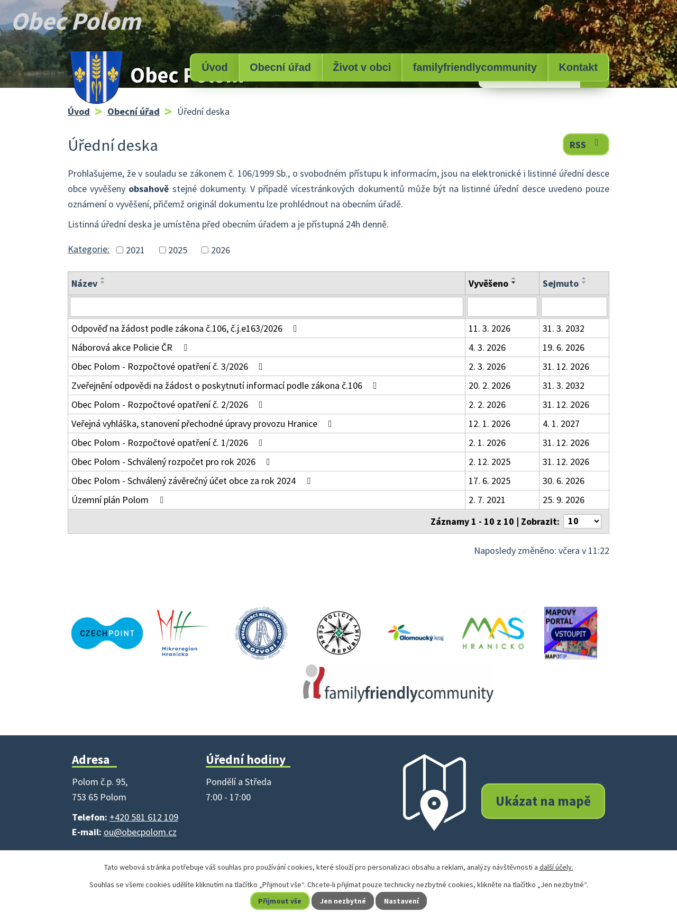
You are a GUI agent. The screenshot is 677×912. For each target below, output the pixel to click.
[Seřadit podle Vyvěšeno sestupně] (514, 282)
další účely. (556, 867)
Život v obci (362, 67)
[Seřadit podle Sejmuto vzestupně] (584, 278)
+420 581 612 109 (143, 817)
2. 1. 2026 (487, 442)
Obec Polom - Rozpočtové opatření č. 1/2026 (169, 442)
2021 (135, 250)
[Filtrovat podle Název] (266, 307)
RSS (586, 144)
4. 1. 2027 (561, 423)
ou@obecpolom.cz (140, 832)
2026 (220, 250)
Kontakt (578, 67)
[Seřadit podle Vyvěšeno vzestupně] (514, 278)
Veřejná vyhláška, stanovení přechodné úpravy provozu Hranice (203, 423)
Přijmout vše (279, 901)
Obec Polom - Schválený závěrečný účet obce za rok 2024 (193, 481)
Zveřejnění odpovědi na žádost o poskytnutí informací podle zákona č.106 (226, 385)
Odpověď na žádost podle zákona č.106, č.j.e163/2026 (186, 328)
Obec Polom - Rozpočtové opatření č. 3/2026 (169, 366)
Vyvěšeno (488, 283)
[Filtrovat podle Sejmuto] (574, 307)
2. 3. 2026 (487, 366)
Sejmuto (561, 283)
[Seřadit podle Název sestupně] (103, 282)
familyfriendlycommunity (475, 67)
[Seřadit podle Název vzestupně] (103, 278)
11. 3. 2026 (489, 328)
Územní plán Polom (119, 500)
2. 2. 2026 (487, 404)
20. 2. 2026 (489, 385)
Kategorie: (88, 249)
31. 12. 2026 (566, 366)
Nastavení (402, 901)
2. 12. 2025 (489, 461)
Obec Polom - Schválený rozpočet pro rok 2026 (173, 461)
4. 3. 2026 (487, 347)
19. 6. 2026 (563, 347)
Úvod (214, 67)
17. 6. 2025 (489, 481)
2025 (177, 250)
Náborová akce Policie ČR (131, 347)
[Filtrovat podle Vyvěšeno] (502, 307)
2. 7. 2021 (487, 500)
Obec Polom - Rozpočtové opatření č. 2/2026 (169, 404)
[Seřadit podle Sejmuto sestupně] (584, 282)
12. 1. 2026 (489, 423)
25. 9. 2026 (563, 500)
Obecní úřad (280, 67)
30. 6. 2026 (563, 481)
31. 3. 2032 (563, 328)
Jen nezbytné (343, 901)
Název (84, 283)
